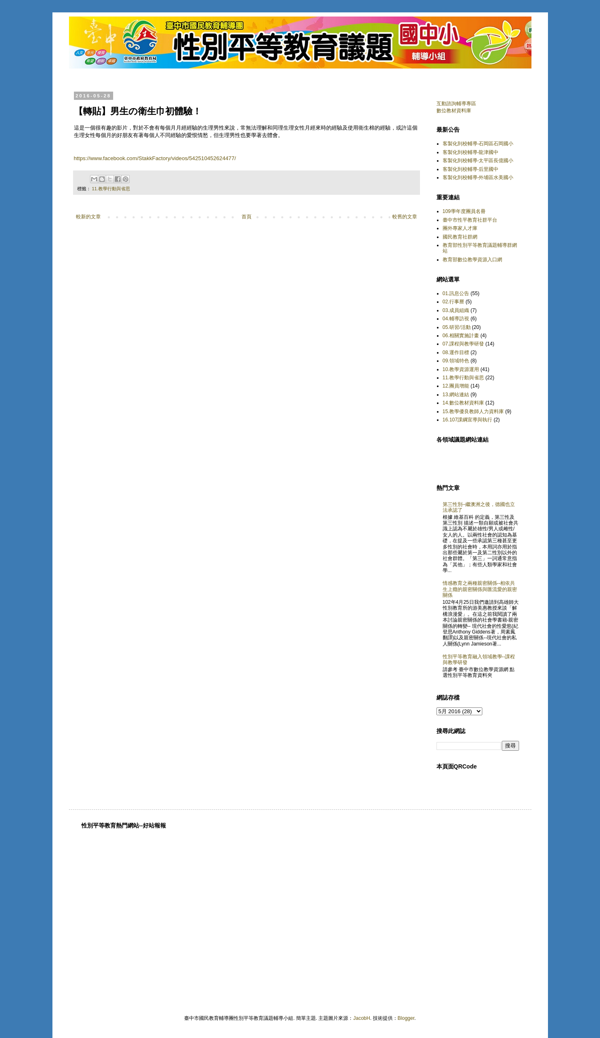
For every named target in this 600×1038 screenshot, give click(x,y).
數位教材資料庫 (453, 110)
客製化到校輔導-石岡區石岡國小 (478, 144)
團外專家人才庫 (460, 228)
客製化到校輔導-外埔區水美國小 (478, 177)
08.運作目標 (456, 352)
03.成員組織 (456, 310)
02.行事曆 (454, 302)
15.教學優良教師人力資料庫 (473, 411)
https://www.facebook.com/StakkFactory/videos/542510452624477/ (155, 158)
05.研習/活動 (457, 327)
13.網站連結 (456, 394)
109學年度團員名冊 (464, 211)
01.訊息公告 (456, 293)
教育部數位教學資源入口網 (472, 259)
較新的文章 (88, 217)
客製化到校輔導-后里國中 (471, 169)
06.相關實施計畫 (461, 335)
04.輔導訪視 (456, 319)
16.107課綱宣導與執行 (468, 420)
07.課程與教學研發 (463, 344)
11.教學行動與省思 (111, 188)
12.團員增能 (456, 386)
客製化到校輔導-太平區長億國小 (478, 160)
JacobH (361, 1018)
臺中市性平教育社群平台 (470, 220)
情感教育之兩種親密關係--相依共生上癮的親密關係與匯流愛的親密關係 (480, 589)
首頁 (246, 217)
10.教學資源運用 (461, 369)
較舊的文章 (404, 217)
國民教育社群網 (460, 237)
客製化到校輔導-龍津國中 (471, 152)
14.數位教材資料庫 (463, 403)
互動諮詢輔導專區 (456, 103)
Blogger (406, 1018)
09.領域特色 (456, 361)
